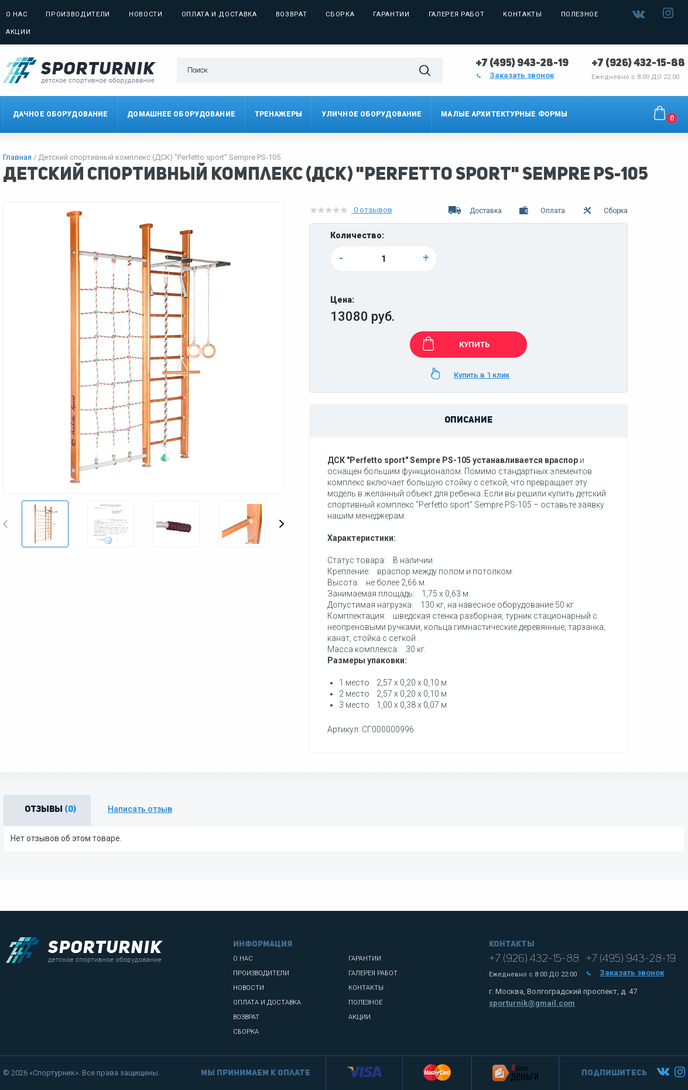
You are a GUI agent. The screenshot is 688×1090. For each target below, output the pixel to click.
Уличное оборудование (371, 114)
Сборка (340, 14)
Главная (17, 157)
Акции (18, 32)
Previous (5, 524)
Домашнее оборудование (181, 114)
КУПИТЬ (454, 343)
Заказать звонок (514, 75)
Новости (146, 14)
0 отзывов (350, 210)
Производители (78, 14)
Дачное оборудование (60, 114)
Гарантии (391, 14)
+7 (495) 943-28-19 (522, 63)
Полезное (579, 14)
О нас (16, 14)
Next (281, 524)
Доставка (474, 211)
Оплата (541, 211)
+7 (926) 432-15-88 (638, 63)
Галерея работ (457, 14)
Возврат (291, 14)
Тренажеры (278, 114)
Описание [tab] (468, 420)
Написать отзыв (140, 809)
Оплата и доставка (219, 14)
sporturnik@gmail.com (532, 1003)
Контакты (522, 14)
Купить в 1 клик (468, 373)
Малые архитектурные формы (504, 114)
